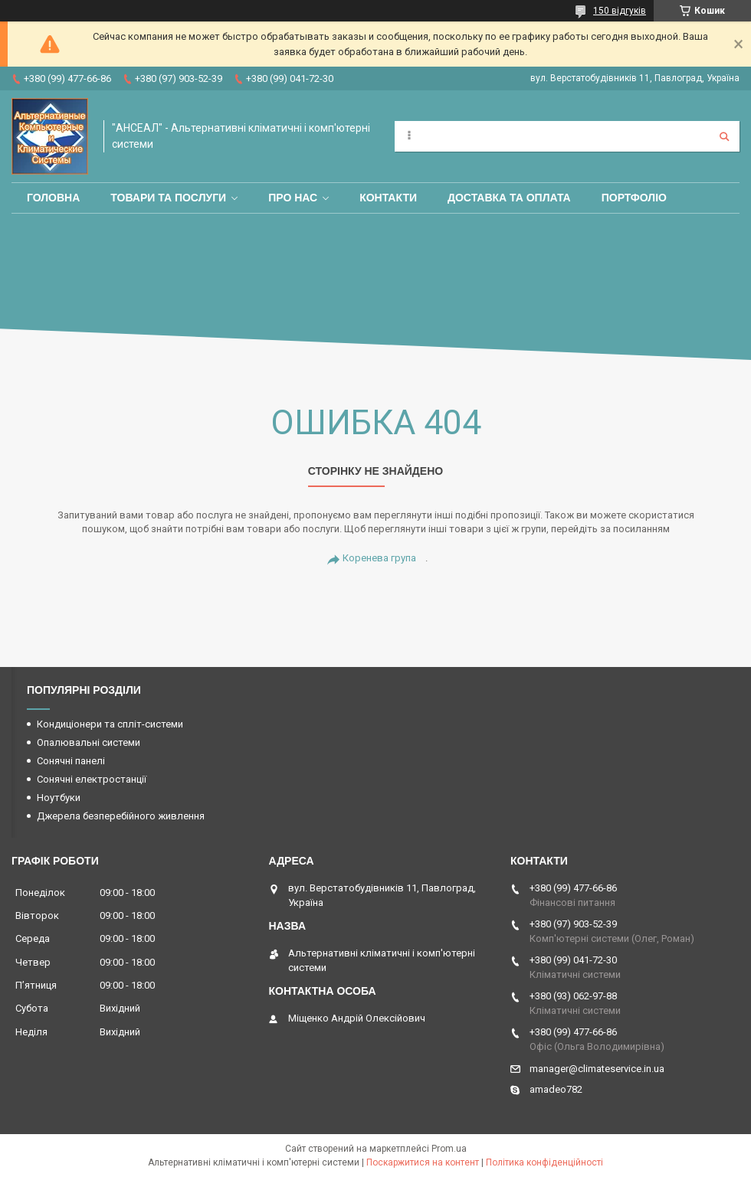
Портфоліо (634, 197)
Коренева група (379, 558)
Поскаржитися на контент (422, 1162)
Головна (53, 197)
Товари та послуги (168, 197)
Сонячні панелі (71, 761)
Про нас (292, 197)
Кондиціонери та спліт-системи (110, 724)
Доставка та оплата (509, 197)
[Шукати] (724, 136)
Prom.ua (449, 1148)
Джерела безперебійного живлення (121, 816)
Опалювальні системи (88, 742)
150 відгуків (619, 10)
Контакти (388, 197)
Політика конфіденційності (544, 1162)
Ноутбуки (58, 797)
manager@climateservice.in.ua (597, 1068)
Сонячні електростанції (91, 779)
